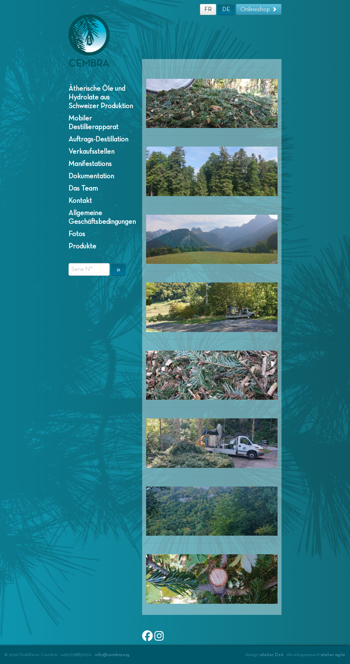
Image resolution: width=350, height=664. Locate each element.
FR (208, 9)
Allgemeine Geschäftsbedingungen (101, 217)
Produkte (82, 246)
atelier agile (333, 655)
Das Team (83, 188)
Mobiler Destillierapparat (93, 123)
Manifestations (90, 164)
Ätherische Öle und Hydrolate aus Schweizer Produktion (100, 97)
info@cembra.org (112, 655)
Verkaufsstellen (91, 151)
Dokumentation (91, 176)
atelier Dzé (271, 655)
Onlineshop (258, 9)
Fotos (76, 234)
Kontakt (80, 200)
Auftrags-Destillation (98, 139)
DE (226, 9)
